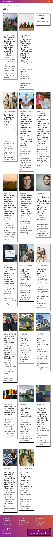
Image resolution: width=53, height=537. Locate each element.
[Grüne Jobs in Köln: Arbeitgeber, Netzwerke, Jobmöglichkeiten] (43, 322)
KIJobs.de (5, 531)
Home (4, 5)
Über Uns (5, 522)
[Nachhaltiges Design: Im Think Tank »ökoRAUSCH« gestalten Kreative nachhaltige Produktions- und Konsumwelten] (10, 253)
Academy (22, 520)
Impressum (6, 518)
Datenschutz (6, 520)
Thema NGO (23, 525)
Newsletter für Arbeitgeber (40, 523)
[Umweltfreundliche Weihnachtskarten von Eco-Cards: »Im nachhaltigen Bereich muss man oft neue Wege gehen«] (43, 182)
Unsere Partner (7, 525)
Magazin (9, 5)
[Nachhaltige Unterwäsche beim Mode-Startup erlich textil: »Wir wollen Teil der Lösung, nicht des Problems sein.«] (43, 253)
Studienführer (23, 518)
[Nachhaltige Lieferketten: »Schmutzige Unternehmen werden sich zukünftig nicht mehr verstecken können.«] (43, 393)
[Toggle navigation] (48, 1)
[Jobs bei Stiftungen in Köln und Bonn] (26, 322)
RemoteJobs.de (7, 533)
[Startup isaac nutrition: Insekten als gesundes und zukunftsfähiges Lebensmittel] (26, 253)
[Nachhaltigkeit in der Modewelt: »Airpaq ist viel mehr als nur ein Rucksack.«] (10, 393)
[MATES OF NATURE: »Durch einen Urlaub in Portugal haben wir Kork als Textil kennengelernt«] (26, 457)
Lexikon (21, 527)
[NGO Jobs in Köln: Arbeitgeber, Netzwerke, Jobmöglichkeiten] (26, 393)
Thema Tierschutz (24, 522)
